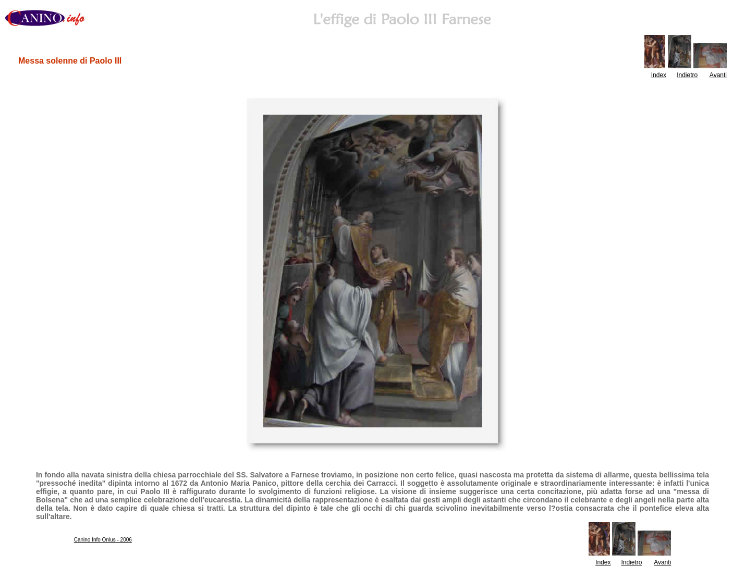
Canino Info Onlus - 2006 (103, 540)
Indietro (687, 75)
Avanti (718, 75)
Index (658, 75)
